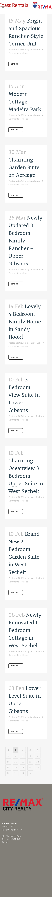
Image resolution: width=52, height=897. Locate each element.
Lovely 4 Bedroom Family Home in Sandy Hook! (24, 321)
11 (15, 761)
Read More (16, 64)
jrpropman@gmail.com (12, 829)
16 (15, 767)
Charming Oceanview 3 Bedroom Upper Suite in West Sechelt (25, 476)
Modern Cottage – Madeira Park (24, 102)
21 (15, 773)
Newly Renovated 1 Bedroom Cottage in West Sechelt (25, 630)
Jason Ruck (35, 342)
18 (30, 767)
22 (23, 773)
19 (37, 767)
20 (8, 773)
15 (8, 767)
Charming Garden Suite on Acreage (23, 167)
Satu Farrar (35, 49)
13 (30, 761)
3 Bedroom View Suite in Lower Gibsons (24, 395)
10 (8, 761)
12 (23, 761)
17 (23, 767)
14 (37, 761)
